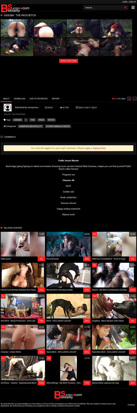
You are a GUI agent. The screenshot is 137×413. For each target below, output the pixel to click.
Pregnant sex (68, 174)
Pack (41, 120)
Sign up (132, 2)
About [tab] (6, 98)
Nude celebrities (68, 197)
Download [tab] (19, 98)
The (32, 120)
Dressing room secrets (63, 166)
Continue (131, 405)
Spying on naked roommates (37, 166)
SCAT (68, 186)
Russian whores (68, 203)
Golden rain (68, 191)
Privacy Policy (48, 404)
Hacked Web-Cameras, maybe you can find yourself (100, 166)
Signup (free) (99, 148)
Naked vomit (68, 214)
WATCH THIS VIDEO (68, 61)
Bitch (51, 120)
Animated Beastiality (30, 126)
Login (124, 2)
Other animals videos (58, 126)
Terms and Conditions (77, 404)
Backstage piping (14, 166)
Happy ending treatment (68, 209)
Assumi (17, 120)
